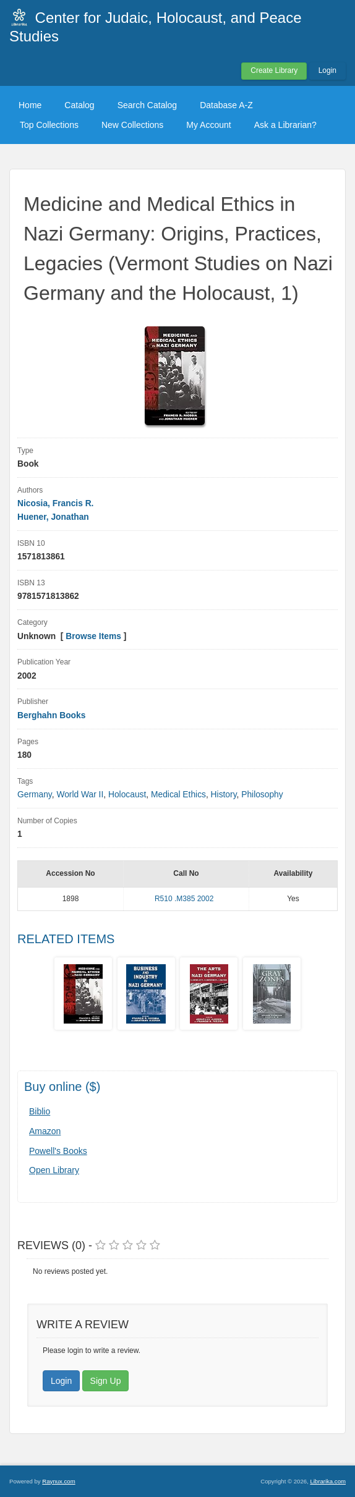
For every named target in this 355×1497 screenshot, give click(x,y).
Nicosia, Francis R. (55, 503)
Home (30, 105)
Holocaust (127, 794)
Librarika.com (328, 1481)
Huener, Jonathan (53, 517)
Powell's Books (58, 1151)
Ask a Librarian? (285, 125)
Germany (34, 794)
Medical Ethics (178, 794)
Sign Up (105, 1381)
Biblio (39, 1111)
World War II (79, 794)
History (224, 794)
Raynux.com (58, 1481)
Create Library (273, 70)
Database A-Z (226, 105)
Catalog (79, 105)
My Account (208, 125)
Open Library (54, 1170)
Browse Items (93, 636)
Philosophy (262, 794)
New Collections (132, 125)
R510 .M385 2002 (184, 898)
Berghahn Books (51, 715)
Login (327, 70)
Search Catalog (148, 105)
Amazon (45, 1131)
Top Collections (49, 125)
